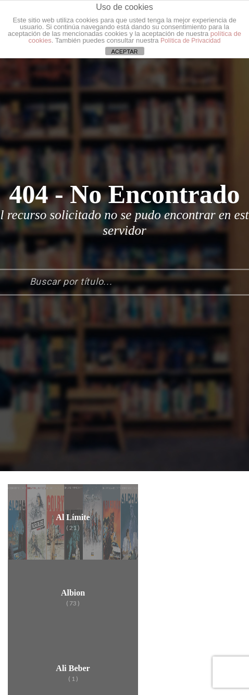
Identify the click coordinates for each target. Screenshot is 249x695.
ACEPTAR (124, 51)
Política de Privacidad (190, 40)
